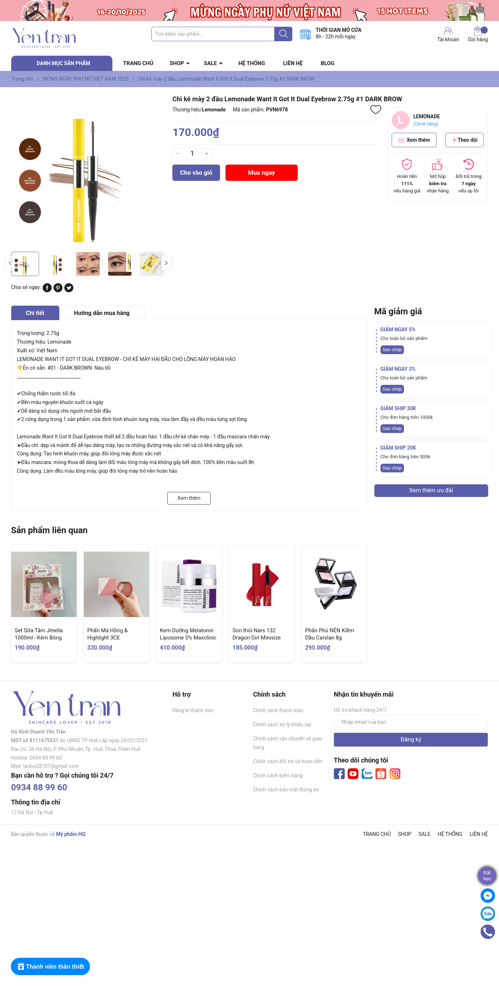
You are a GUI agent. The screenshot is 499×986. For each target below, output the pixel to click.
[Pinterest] (58, 290)
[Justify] (283, 34)
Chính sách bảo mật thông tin (286, 789)
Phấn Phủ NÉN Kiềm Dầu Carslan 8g (329, 634)
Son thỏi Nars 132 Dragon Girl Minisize (257, 634)
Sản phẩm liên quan (49, 530)
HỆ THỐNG (251, 63)
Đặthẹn (487, 875)
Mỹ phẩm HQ (70, 834)
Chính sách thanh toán (278, 710)
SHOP (176, 63)
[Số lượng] (192, 153)
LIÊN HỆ (292, 63)
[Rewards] (50, 966)
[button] (166, 263)
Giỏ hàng (478, 34)
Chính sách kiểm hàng (277, 775)
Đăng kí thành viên (193, 710)
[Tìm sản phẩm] (221, 34)
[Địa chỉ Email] (411, 722)
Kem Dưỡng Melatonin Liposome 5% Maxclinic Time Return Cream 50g (188, 637)
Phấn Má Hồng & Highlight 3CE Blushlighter (107, 637)
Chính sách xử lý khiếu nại (282, 724)
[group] (88, 171)
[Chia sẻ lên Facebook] (47, 290)
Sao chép (392, 349)
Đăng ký (411, 739)
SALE (210, 63)
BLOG (328, 63)
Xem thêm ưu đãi (431, 490)
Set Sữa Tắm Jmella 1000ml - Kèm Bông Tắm (39, 637)
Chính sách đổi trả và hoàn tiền (287, 761)
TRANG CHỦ (138, 63)
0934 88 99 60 (39, 787)
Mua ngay (261, 172)
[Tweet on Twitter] (68, 290)
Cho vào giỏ (196, 172)
